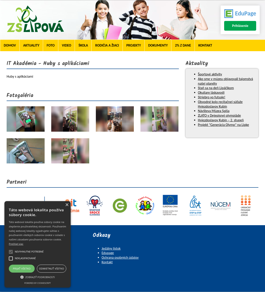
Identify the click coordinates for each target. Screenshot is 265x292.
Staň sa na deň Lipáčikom (216, 88)
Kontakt (205, 45)
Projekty (133, 45)
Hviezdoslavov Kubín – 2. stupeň (221, 120)
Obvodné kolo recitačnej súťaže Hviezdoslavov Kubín (220, 104)
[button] (37, 277)
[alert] (37, 244)
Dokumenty (158, 45)
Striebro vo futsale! (211, 97)
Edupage (108, 253)
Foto (51, 45)
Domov (10, 45)
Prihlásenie (240, 26)
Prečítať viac (16, 243)
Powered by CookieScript (37, 283)
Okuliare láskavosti (211, 92)
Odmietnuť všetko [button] (51, 268)
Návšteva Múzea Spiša (213, 111)
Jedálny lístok (111, 248)
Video (66, 45)
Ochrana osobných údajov (120, 257)
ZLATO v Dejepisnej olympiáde (219, 115)
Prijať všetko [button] (22, 268)
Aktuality (31, 45)
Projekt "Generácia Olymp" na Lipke (223, 125)
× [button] (66, 205)
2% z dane (183, 45)
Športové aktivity (210, 74)
